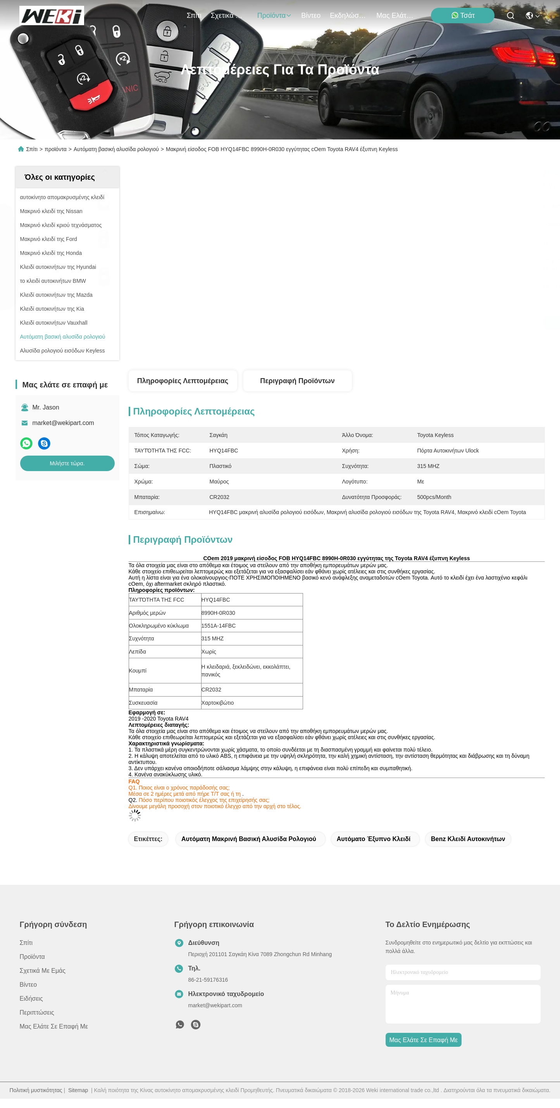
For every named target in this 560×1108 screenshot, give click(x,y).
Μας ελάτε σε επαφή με (395, 15)
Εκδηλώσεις (348, 15)
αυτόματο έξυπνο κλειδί (373, 839)
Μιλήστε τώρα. (67, 463)
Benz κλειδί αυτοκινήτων (468, 839)
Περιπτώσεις (37, 1012)
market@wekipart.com (63, 423)
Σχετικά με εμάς (229, 15)
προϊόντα (274, 15)
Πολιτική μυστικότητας (36, 1090)
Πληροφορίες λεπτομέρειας (182, 381)
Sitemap (78, 1090)
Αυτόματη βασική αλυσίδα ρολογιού (116, 149)
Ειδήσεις (31, 998)
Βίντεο (310, 15)
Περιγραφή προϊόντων (297, 381)
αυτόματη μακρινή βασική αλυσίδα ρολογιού (248, 839)
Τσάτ (463, 15)
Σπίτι (194, 15)
